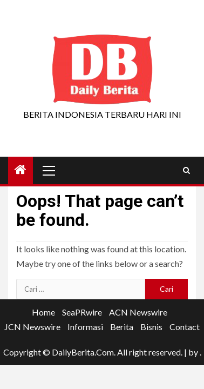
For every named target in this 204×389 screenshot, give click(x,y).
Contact (184, 326)
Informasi (85, 326)
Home (43, 312)
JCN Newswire (32, 326)
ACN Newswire (138, 312)
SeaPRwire (82, 312)
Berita (121, 326)
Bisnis (151, 326)
